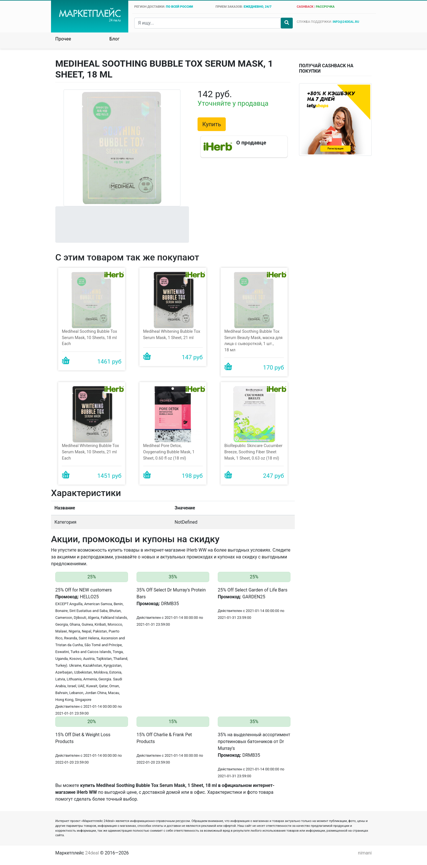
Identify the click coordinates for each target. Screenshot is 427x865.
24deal (92, 853)
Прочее (63, 39)
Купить (211, 124)
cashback (305, 7)
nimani (365, 853)
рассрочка (325, 7)
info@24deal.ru (346, 22)
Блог (114, 39)
